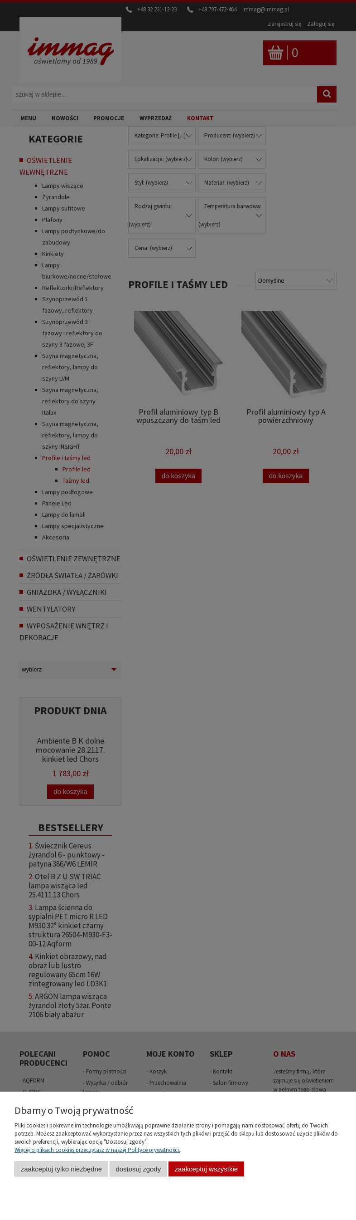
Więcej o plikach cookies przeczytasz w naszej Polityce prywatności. (97, 1150)
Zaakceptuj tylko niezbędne (61, 1169)
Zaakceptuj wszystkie (206, 1169)
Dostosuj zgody (138, 1169)
